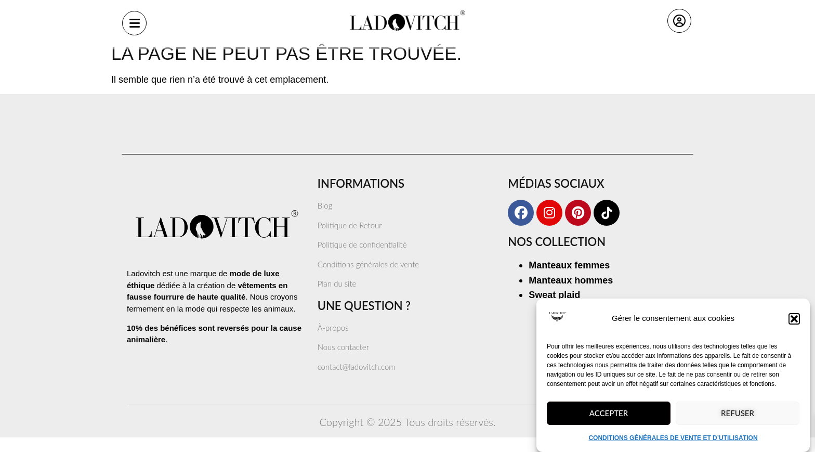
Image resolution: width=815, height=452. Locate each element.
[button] (794, 324)
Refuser (737, 418)
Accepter (608, 418)
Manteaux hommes (571, 295)
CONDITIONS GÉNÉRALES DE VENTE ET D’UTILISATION (672, 443)
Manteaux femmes (569, 280)
